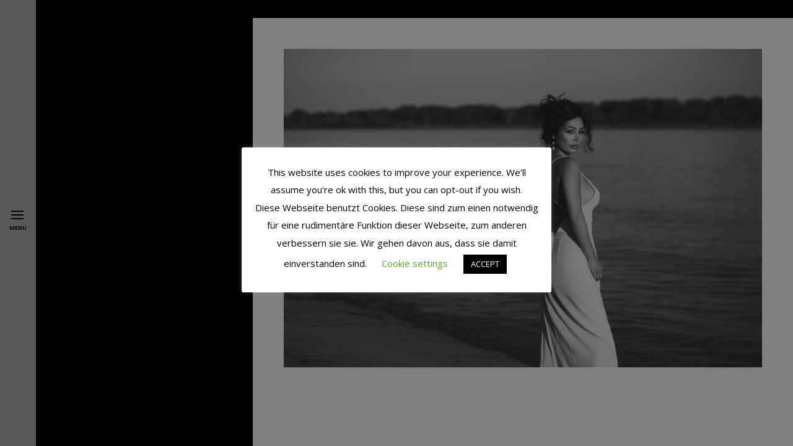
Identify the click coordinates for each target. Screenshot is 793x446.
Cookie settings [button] (415, 263)
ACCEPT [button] (485, 263)
